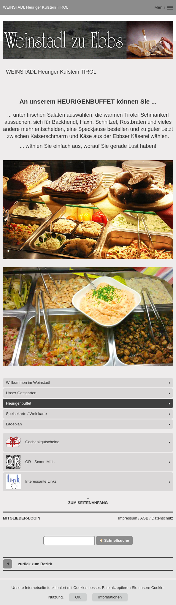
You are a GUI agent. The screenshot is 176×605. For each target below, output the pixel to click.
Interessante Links (31, 481)
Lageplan (14, 424)
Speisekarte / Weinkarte (26, 413)
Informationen (110, 597)
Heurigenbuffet (18, 403)
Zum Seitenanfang (88, 501)
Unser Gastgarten (21, 393)
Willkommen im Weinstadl (28, 382)
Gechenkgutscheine (32, 442)
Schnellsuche (116, 540)
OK (78, 597)
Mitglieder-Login (21, 518)
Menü (159, 7)
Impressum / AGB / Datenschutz (145, 518)
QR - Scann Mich (30, 462)
